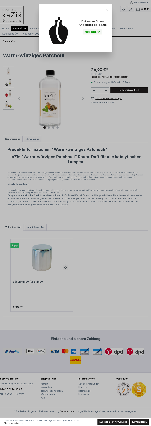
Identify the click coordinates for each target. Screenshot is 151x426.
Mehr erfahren (92, 32)
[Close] (106, 10)
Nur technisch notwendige (113, 422)
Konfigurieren (139, 422)
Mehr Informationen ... (13, 423)
